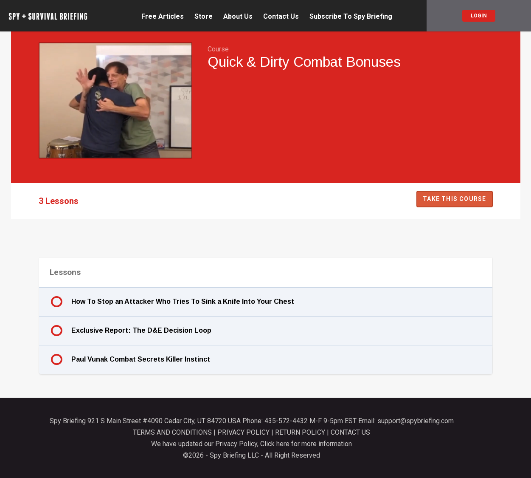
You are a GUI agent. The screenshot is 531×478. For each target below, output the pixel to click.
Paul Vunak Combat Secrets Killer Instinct (140, 359)
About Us (238, 16)
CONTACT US (350, 432)
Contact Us (281, 16)
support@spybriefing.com (415, 421)
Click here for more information (306, 444)
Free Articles (162, 16)
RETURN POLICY (300, 432)
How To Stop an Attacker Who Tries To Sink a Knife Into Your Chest (182, 301)
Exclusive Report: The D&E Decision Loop (141, 330)
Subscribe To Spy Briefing (350, 16)
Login (479, 16)
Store (203, 16)
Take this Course (454, 198)
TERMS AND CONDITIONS (172, 432)
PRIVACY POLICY (243, 432)
